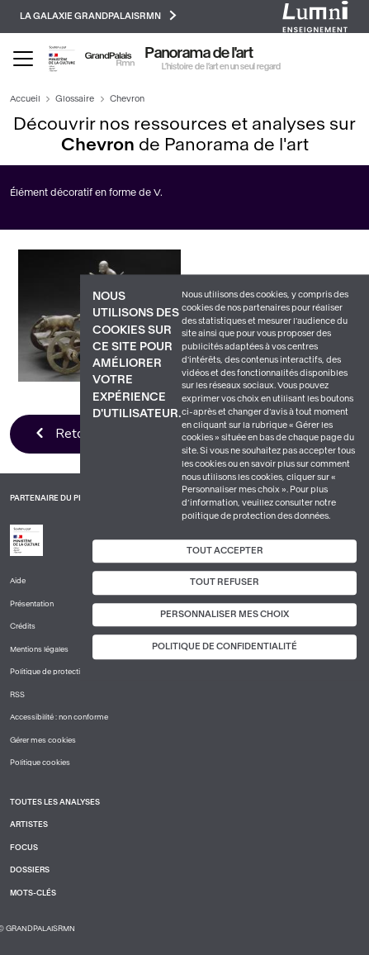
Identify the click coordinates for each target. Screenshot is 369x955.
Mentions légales (39, 649)
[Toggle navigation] (23, 58)
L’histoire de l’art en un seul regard (221, 66)
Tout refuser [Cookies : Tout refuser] (224, 582)
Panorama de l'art (199, 52)
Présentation (32, 604)
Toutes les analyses (55, 802)
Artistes (29, 824)
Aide (18, 581)
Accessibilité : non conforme (59, 717)
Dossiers (30, 870)
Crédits (22, 626)
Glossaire (74, 98)
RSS (17, 695)
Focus (24, 847)
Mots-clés (33, 893)
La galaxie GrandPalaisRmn (98, 15)
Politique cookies (40, 762)
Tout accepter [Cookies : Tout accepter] (225, 550)
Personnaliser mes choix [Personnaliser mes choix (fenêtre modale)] (224, 614)
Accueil (25, 98)
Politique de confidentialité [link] (224, 647)
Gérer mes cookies (43, 740)
